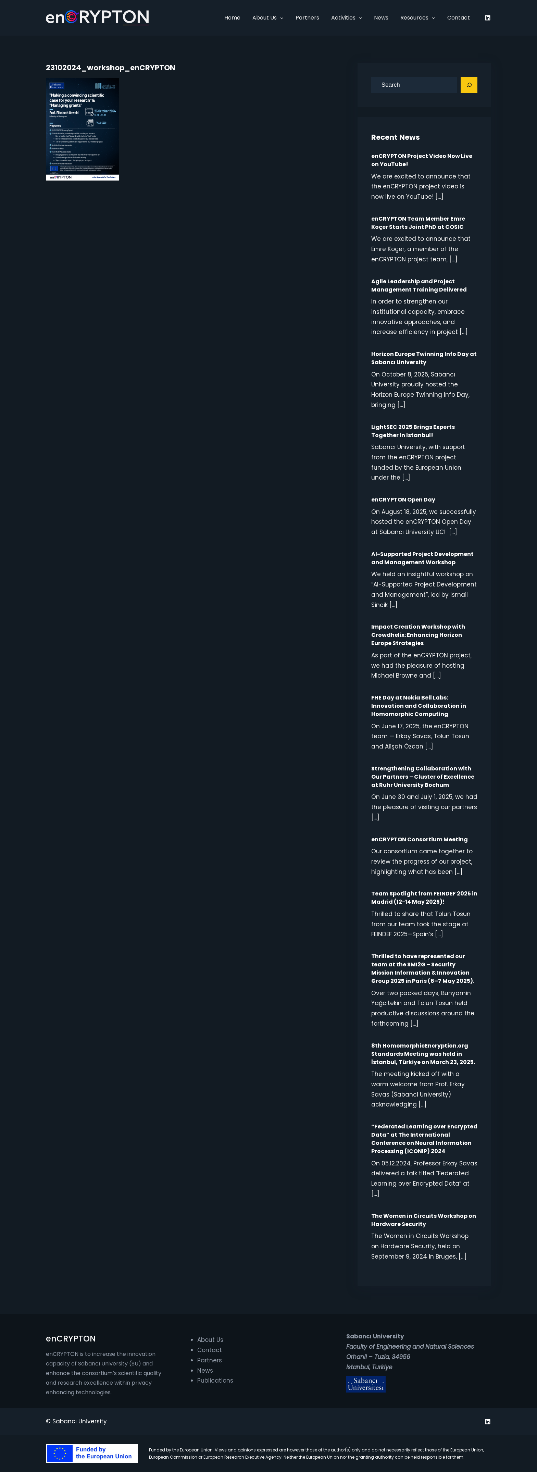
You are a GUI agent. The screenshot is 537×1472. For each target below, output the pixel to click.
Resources (414, 18)
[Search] (469, 85)
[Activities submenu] (360, 18)
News (205, 1370)
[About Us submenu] (282, 18)
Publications (215, 1380)
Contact (209, 1350)
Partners (209, 1360)
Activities (343, 18)
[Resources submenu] (433, 18)
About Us (264, 18)
